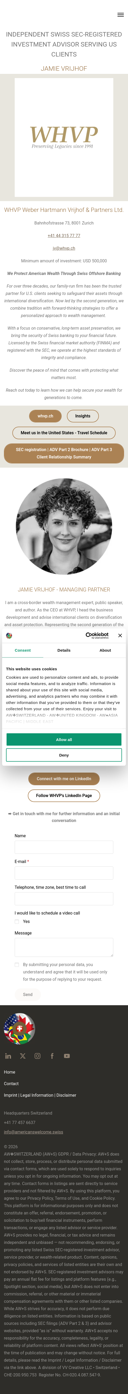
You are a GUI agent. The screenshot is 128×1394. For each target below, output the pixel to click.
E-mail (20, 861)
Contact (11, 1083)
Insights (82, 415)
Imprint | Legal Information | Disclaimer (40, 1095)
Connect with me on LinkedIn (64, 778)
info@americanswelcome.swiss (33, 1132)
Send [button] (28, 994)
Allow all (64, 739)
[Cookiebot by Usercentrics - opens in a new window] (86, 635)
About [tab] (105, 650)
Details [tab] (64, 650)
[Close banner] (120, 635)
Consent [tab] (23, 650)
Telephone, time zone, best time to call (50, 887)
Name (20, 835)
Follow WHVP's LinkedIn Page (64, 795)
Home (9, 1072)
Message (23, 933)
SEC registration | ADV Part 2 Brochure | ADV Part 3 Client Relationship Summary (64, 453)
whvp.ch (45, 415)
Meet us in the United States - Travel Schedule (64, 432)
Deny (64, 755)
